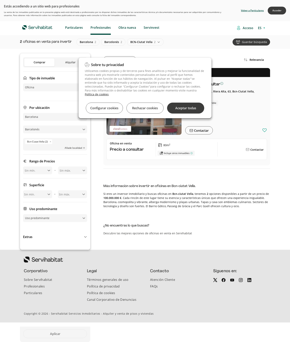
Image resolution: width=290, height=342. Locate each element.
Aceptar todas (185, 108)
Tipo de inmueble (42, 78)
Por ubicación (39, 108)
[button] (55, 237)
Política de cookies (97, 94)
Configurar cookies (104, 108)
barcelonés (113, 42)
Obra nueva (127, 27)
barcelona (88, 42)
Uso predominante (43, 209)
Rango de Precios (42, 161)
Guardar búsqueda (254, 42)
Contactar (201, 130)
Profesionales (100, 27)
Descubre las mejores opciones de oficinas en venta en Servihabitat (147, 233)
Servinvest (151, 27)
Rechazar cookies (145, 108)
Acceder (276, 10)
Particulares (74, 27)
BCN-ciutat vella (143, 42)
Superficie (36, 185)
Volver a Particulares (252, 10)
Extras (27, 237)
